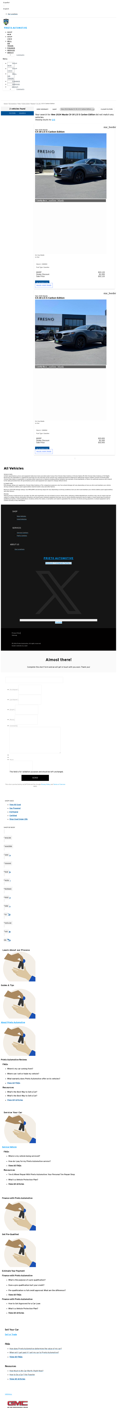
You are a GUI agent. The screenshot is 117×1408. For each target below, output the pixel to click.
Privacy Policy (45, 584)
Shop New (12, 65)
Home (5, 104)
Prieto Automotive (15, 28)
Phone (11, 559)
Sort (55, 109)
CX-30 (38, 104)
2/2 (53, 120)
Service (16, 84)
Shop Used (12, 70)
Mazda (33, 104)
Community (20, 55)
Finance (16, 81)
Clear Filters (107, 109)
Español (6, 3)
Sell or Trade (10, 43)
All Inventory (13, 104)
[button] (8, 59)
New (19, 104)
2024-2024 (25, 104)
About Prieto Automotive (13, 822)
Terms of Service (59, 584)
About (10, 53)
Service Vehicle (9, 946)
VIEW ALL (8, 1193)
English (6, 9)
